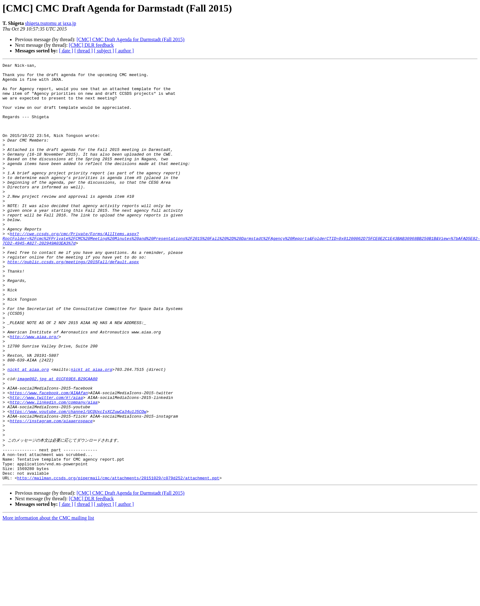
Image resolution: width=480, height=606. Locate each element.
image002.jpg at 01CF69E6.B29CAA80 (57, 442)
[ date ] (66, 50)
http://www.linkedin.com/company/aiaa (53, 470)
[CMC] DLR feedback (91, 45)
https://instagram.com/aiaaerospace (51, 493)
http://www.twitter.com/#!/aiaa (46, 465)
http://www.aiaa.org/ (34, 392)
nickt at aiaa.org (28, 431)
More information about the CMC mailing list (48, 600)
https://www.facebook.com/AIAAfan (49, 459)
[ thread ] (83, 50)
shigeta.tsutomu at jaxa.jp (50, 23)
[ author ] (124, 50)
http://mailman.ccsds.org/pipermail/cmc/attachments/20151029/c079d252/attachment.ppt (118, 560)
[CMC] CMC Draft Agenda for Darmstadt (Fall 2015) (130, 39)
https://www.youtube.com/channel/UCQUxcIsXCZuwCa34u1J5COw (78, 481)
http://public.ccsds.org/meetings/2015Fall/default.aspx (73, 302)
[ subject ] (104, 50)
